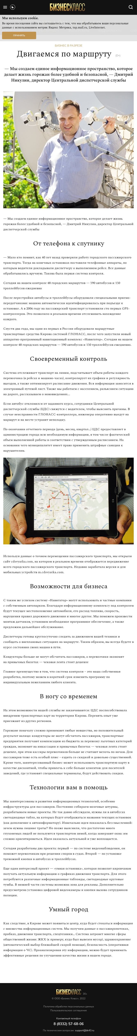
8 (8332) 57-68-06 (69, 1024)
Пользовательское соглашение (68, 1010)
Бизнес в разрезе (68, 46)
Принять (19, 35)
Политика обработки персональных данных (68, 1006)
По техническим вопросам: (68, 1030)
